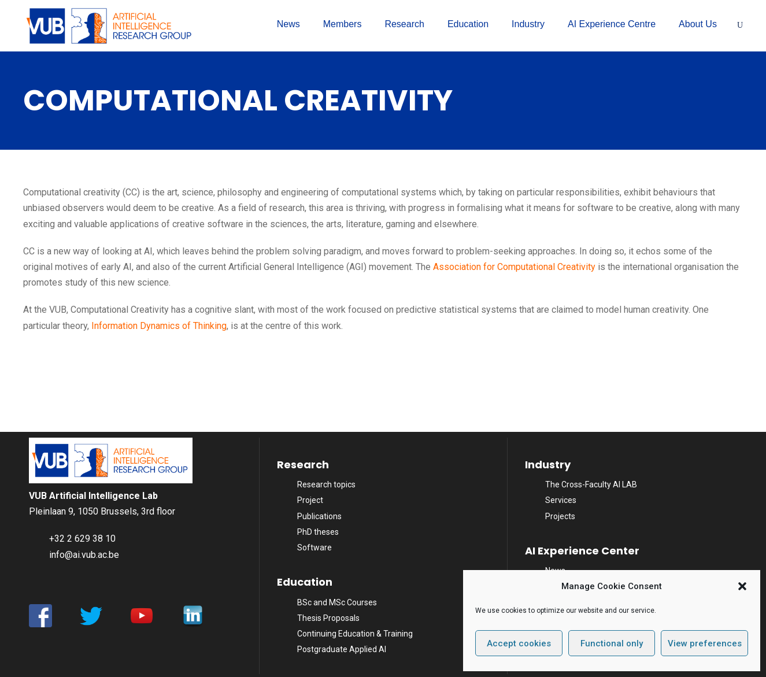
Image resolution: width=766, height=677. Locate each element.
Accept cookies (519, 643)
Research (404, 24)
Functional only (611, 643)
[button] (742, 586)
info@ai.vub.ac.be (84, 554)
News (288, 24)
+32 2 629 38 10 (82, 538)
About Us (698, 24)
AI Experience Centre (612, 24)
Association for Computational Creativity (514, 266)
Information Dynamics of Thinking (159, 325)
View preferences (705, 643)
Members (342, 24)
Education (468, 24)
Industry (528, 24)
